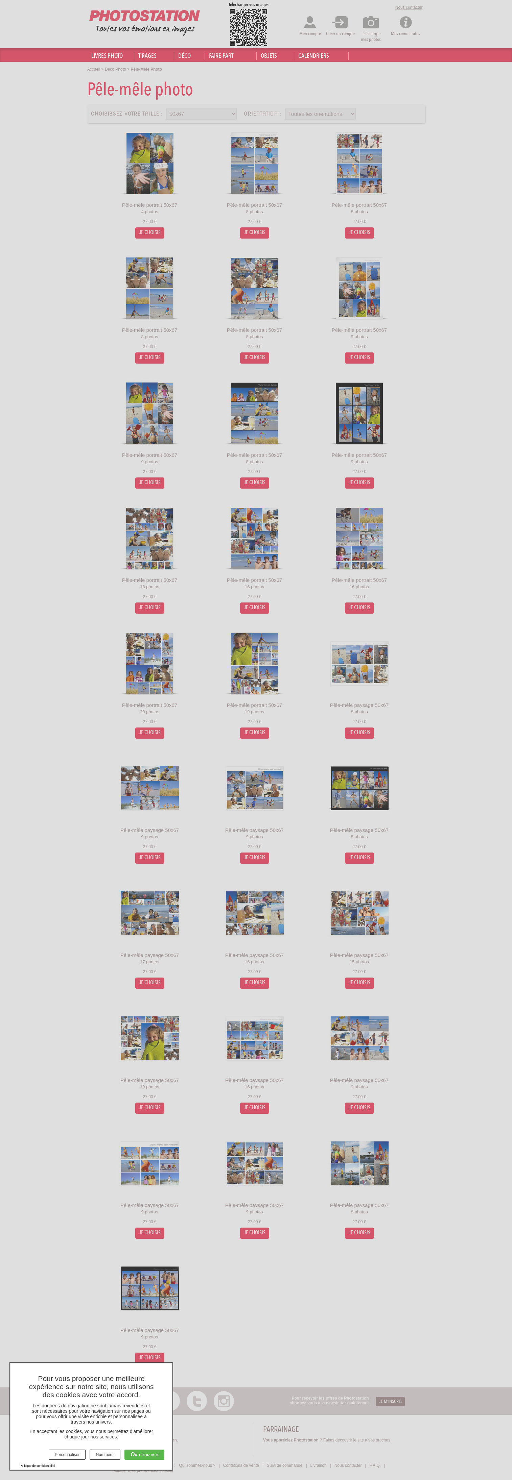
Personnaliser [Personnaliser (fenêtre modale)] (67, 1454)
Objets (269, 56)
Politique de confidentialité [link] (37, 1465)
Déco (184, 56)
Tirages (147, 56)
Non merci (105, 1454)
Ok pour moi (144, 1454)
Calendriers (313, 56)
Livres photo (107, 56)
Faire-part (221, 56)
